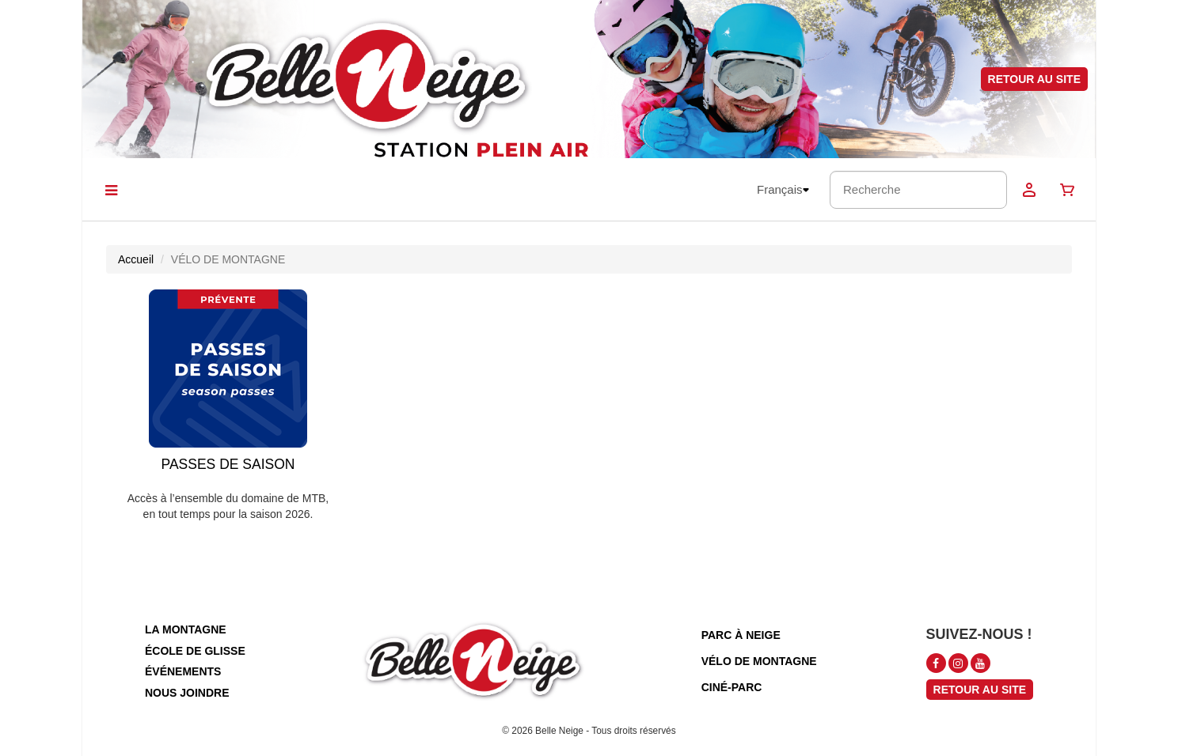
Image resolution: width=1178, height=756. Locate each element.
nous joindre (187, 692)
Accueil (136, 259)
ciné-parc (731, 687)
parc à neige (741, 635)
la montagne (185, 629)
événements (183, 671)
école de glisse (195, 650)
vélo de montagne (759, 661)
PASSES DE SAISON (228, 464)
